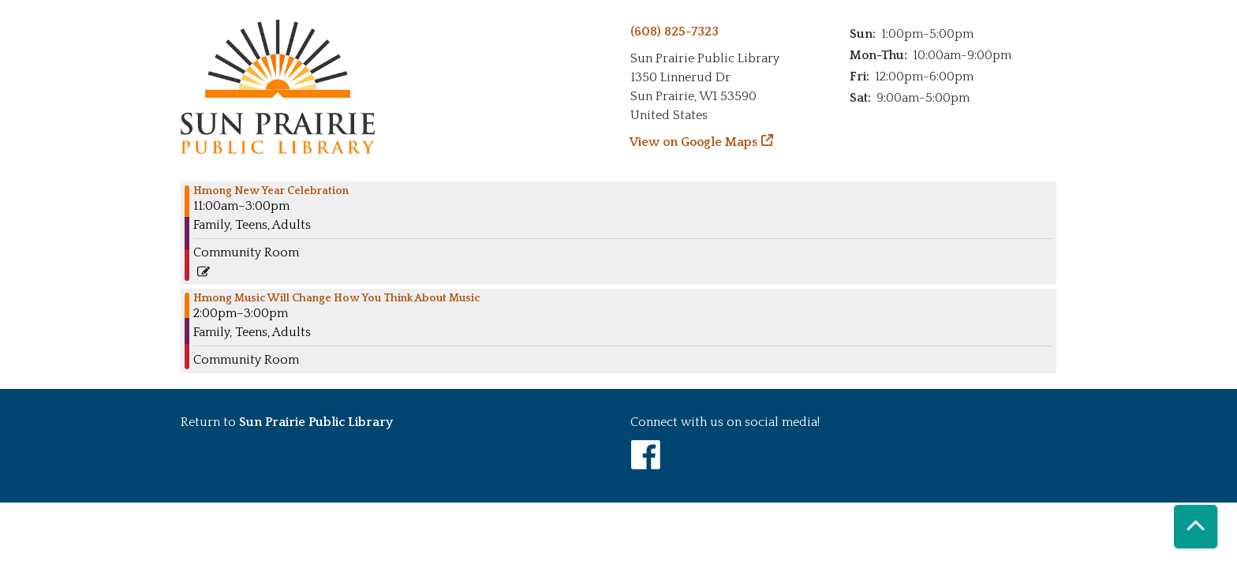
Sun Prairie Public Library (316, 422)
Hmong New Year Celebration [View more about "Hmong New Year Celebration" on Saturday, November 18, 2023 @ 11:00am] (271, 190)
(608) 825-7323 (674, 31)
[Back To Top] (1195, 526)
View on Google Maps (693, 142)
